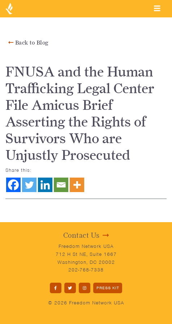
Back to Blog (28, 42)
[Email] (61, 185)
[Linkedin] (45, 185)
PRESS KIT (107, 287)
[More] (77, 185)
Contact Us (86, 235)
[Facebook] (13, 185)
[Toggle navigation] (157, 8)
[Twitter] (29, 185)
